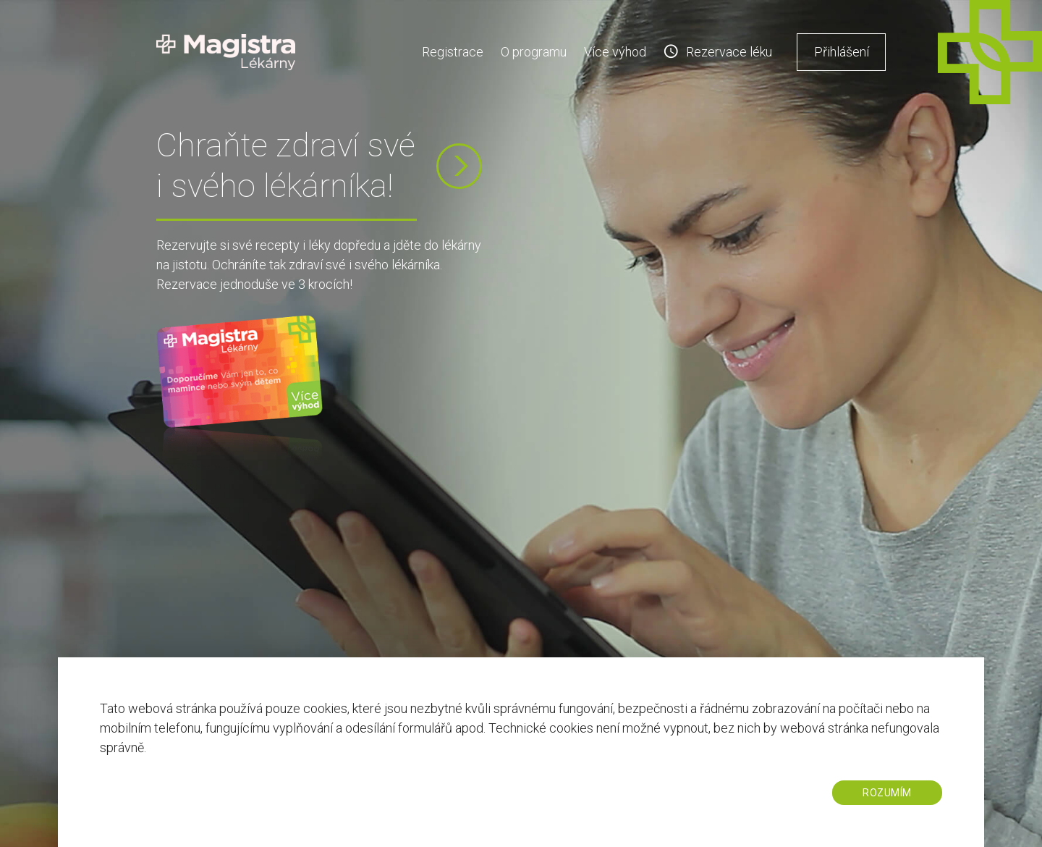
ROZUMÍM (887, 792)
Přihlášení (841, 51)
